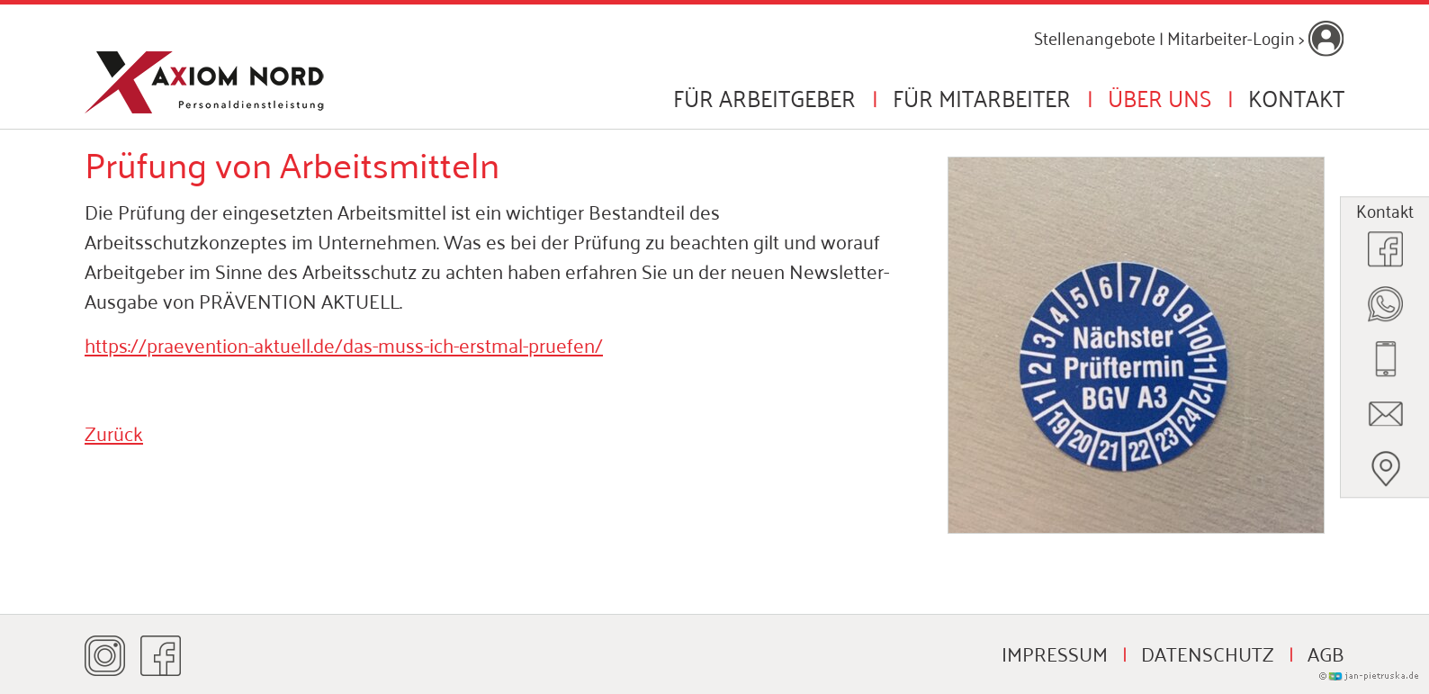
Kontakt (1296, 97)
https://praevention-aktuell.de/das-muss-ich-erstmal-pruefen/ (344, 344)
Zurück (114, 432)
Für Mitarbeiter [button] (982, 97)
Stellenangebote (1094, 36)
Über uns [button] (1159, 97)
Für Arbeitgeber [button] (764, 97)
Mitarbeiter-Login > (1255, 36)
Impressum (1055, 652)
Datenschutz (1207, 652)
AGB (1326, 652)
